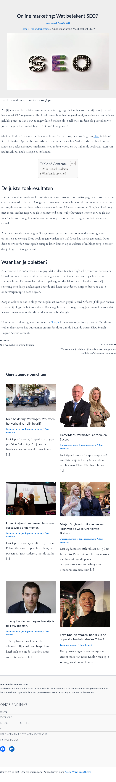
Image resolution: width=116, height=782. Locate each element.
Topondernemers (33, 429)
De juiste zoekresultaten (55, 169)
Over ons (6, 717)
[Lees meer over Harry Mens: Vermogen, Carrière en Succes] (85, 405)
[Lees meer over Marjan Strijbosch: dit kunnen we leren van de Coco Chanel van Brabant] (85, 498)
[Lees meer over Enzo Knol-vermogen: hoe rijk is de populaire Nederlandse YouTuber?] (85, 603)
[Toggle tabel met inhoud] (71, 163)
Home (3, 711)
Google (55, 322)
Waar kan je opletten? (54, 173)
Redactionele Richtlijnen (16, 723)
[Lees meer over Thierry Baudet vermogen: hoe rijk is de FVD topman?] (31, 596)
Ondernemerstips (15, 429)
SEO (96, 136)
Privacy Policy (9, 739)
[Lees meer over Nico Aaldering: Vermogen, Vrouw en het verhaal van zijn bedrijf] (31, 397)
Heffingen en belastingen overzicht (23, 734)
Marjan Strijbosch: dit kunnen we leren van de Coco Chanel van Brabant (82, 528)
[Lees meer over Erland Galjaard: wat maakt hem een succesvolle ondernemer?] (31, 498)
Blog (3, 728)
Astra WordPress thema (78, 771)
